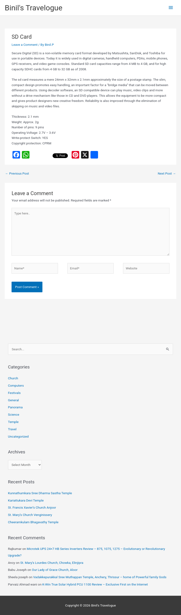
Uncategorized (18, 436)
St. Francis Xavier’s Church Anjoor (32, 507)
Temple (13, 422)
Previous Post (17, 173)
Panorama (15, 407)
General (13, 400)
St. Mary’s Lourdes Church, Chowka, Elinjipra (51, 563)
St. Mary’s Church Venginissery (30, 515)
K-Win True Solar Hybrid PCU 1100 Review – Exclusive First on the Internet (95, 584)
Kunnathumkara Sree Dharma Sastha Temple (40, 493)
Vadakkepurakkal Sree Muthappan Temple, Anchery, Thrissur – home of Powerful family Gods (99, 577)
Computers (16, 385)
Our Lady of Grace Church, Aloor (55, 570)
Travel (12, 429)
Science (13, 414)
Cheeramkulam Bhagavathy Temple (33, 522)
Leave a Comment (24, 44)
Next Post (167, 173)
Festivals (14, 393)
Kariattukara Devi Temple (26, 500)
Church (13, 378)
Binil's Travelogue (33, 7)
